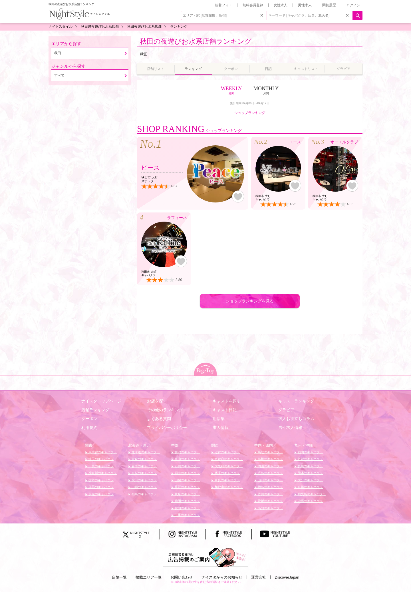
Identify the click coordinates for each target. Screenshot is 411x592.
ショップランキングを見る (250, 301)
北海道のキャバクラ (145, 452)
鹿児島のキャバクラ (311, 494)
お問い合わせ (181, 577)
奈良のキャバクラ (227, 480)
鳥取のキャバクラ (270, 452)
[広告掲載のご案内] (205, 557)
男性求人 (305, 5)
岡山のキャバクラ (270, 466)
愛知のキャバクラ (187, 508)
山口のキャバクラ (270, 480)
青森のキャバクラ (144, 459)
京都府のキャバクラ (228, 459)
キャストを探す (227, 401)
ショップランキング (249, 113)
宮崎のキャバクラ (310, 487)
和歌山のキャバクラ (228, 487)
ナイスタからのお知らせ (222, 577)
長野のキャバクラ (187, 487)
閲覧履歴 (329, 5)
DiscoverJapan (287, 577)
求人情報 (221, 427)
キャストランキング (296, 401)
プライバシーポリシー (167, 427)
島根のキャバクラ (270, 459)
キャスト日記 (225, 410)
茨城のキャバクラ (101, 494)
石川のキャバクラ (187, 466)
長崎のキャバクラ (310, 466)
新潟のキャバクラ (187, 452)
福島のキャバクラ (144, 494)
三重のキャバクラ (187, 515)
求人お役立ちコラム (296, 418)
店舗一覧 (119, 577)
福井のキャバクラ (187, 473)
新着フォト (223, 5)
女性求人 (280, 5)
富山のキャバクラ (187, 459)
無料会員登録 (253, 5)
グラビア (286, 410)
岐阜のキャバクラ (187, 494)
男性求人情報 (290, 427)
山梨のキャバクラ (187, 480)
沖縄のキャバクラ (310, 501)
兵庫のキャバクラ (227, 473)
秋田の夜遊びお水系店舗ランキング (196, 41)
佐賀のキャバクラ (310, 459)
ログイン (353, 5)
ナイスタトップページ (101, 401)
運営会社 (258, 577)
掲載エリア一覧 (149, 577)
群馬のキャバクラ (101, 487)
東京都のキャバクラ (102, 452)
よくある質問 (159, 418)
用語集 (219, 418)
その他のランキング (165, 410)
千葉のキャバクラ (101, 466)
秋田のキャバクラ (144, 480)
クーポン (89, 418)
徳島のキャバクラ (270, 487)
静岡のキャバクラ (187, 501)
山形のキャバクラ (144, 487)
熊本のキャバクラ (310, 473)
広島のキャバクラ (270, 473)
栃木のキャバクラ (101, 480)
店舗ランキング (95, 410)
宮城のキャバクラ (144, 473)
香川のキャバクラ (270, 494)
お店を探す (157, 401)
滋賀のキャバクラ (227, 452)
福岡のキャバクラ (310, 452)
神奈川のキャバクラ (102, 473)
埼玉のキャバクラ (101, 459)
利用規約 (89, 427)
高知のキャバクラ (270, 508)
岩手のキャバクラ (144, 466)
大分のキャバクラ (310, 480)
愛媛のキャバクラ (270, 501)
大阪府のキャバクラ (228, 466)
